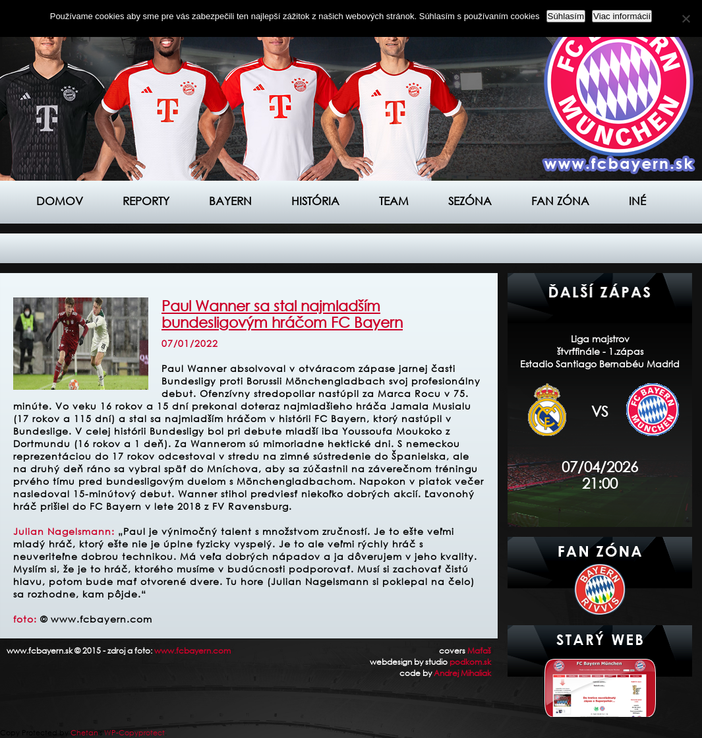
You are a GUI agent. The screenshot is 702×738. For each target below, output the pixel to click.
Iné (637, 201)
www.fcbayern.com (192, 650)
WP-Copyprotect (134, 732)
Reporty (146, 201)
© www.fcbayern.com (96, 619)
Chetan (84, 732)
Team (394, 201)
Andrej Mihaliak (462, 673)
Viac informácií (622, 16)
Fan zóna (560, 201)
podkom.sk (470, 661)
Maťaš (479, 650)
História (315, 201)
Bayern (230, 201)
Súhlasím (566, 16)
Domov (59, 201)
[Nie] (685, 18)
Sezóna (470, 201)
